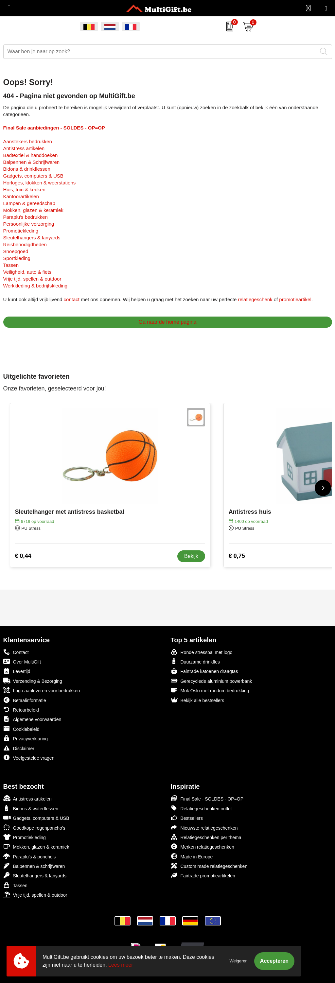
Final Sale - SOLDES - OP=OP (207, 798)
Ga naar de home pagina (167, 322)
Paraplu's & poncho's (29, 856)
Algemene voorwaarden (32, 719)
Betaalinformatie (24, 700)
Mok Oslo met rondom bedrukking (210, 690)
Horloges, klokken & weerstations (39, 182)
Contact (16, 652)
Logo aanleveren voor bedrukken (41, 690)
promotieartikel (295, 299)
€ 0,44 (23, 556)
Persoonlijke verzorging (28, 224)
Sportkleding (16, 258)
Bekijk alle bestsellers (197, 700)
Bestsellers (187, 818)
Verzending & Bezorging (32, 681)
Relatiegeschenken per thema (206, 837)
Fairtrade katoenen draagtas (204, 671)
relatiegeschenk (255, 299)
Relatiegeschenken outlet (201, 808)
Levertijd (16, 671)
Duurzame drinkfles (195, 661)
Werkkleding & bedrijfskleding (35, 285)
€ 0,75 (237, 556)
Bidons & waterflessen (31, 808)
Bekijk (191, 556)
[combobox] (160, 51)
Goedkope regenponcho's (34, 827)
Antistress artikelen (24, 148)
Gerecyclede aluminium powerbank (211, 681)
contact (71, 299)
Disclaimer (18, 748)
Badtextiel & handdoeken (30, 155)
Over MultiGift (22, 661)
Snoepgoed (15, 251)
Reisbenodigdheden (25, 244)
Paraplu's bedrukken (25, 217)
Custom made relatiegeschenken (209, 866)
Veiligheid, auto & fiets (27, 272)
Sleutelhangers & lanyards (32, 237)
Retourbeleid (21, 709)
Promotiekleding (21, 230)
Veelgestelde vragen (29, 757)
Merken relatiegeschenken (202, 846)
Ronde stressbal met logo (202, 652)
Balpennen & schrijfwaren (34, 866)
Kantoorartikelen (21, 196)
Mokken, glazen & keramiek (33, 210)
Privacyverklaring (25, 738)
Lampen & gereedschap (29, 203)
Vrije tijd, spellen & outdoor (32, 279)
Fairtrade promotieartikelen (203, 875)
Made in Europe (192, 856)
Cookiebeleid (21, 729)
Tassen (11, 265)
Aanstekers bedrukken (27, 141)
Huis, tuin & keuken (24, 189)
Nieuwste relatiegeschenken (204, 827)
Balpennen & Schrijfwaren (31, 162)
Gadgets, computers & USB (33, 176)
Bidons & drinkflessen (26, 169)
